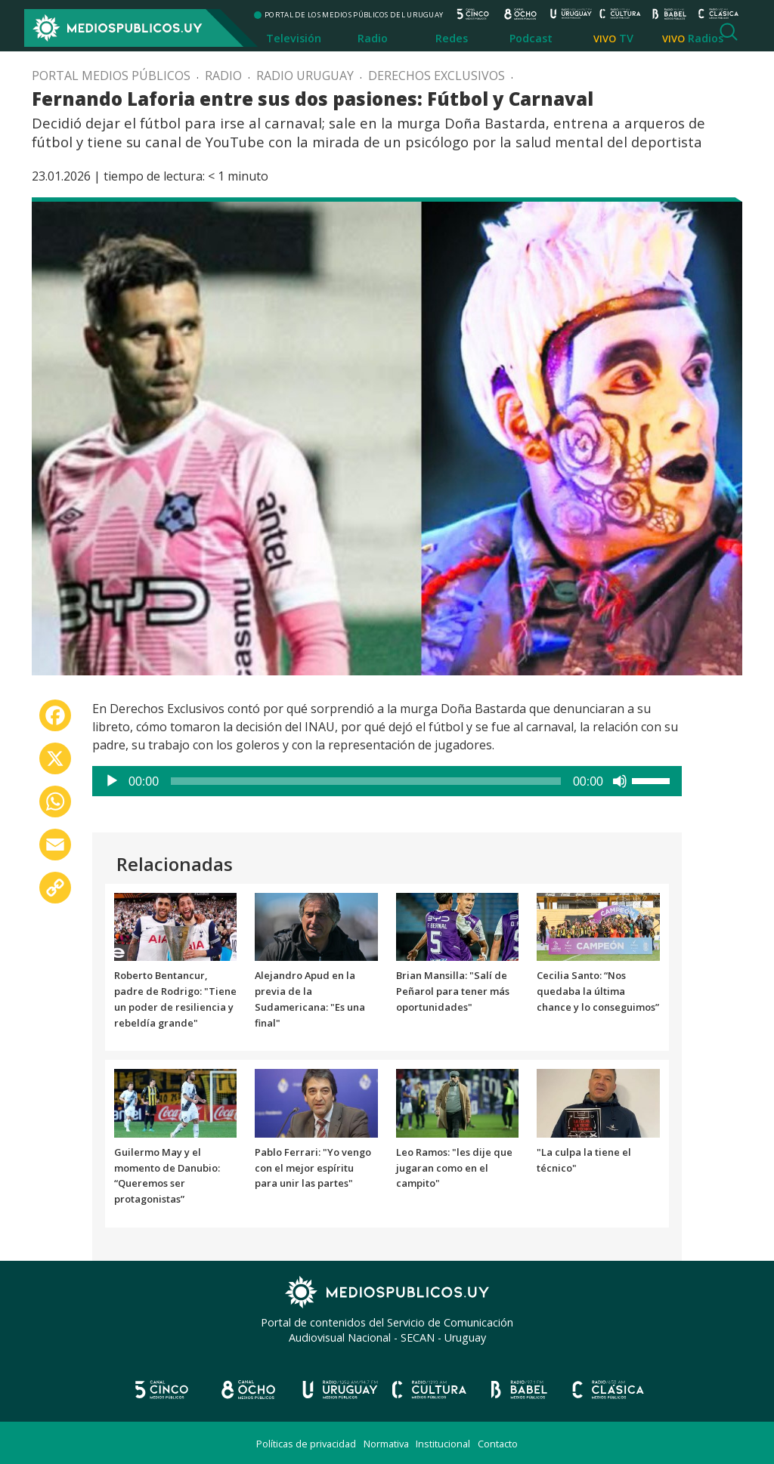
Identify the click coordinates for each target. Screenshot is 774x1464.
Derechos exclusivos (436, 75)
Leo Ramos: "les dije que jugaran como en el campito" (454, 1168)
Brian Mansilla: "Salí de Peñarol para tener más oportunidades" (452, 991)
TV (626, 38)
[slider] (366, 781)
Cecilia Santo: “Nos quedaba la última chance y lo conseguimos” (598, 991)
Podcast (531, 38)
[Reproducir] (111, 781)
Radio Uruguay (305, 75)
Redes (451, 38)
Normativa (386, 1443)
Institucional (443, 1443)
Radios (705, 38)
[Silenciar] (619, 781)
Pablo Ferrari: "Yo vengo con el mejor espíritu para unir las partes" (313, 1168)
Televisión (293, 38)
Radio (373, 38)
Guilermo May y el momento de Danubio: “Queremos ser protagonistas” (167, 1175)
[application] (387, 781)
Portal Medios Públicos (111, 75)
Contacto (498, 1443)
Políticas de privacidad (306, 1443)
